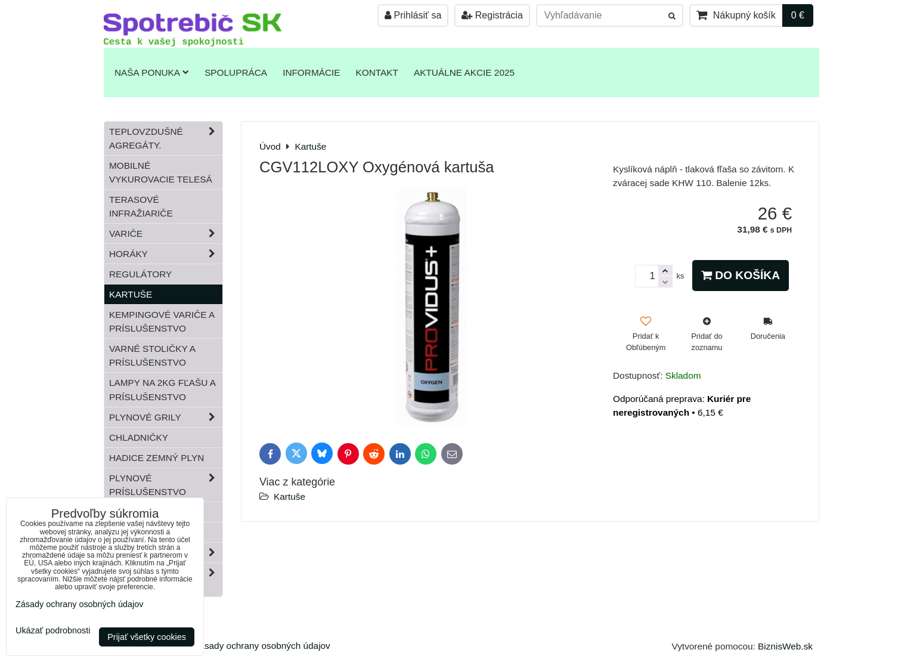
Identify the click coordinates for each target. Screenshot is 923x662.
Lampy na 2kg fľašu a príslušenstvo (162, 389)
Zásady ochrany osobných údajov (262, 646)
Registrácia (492, 15)
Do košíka (740, 275)
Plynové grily (165, 417)
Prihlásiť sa (413, 15)
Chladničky (138, 437)
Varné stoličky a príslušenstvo (152, 355)
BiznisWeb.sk (785, 646)
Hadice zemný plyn (156, 458)
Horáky (165, 254)
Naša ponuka (151, 72)
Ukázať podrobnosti (53, 630)
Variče (165, 233)
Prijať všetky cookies (146, 637)
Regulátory (140, 274)
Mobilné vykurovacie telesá (160, 172)
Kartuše (289, 496)
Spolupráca (236, 72)
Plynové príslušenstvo (165, 485)
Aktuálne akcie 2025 (464, 72)
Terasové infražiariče (141, 206)
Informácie (311, 72)
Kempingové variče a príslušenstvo (162, 321)
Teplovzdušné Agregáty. (165, 138)
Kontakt (377, 72)
